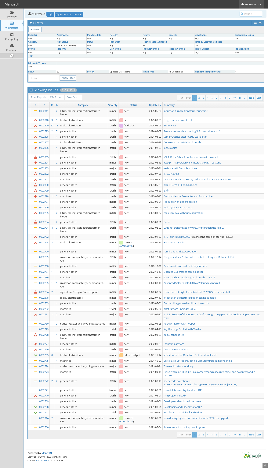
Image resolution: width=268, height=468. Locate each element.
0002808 (44, 136)
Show (31, 71)
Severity (173, 35)
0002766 (44, 427)
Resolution (115, 41)
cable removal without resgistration (184, 213)
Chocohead (126, 421)
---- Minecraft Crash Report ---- (180, 168)
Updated (154, 105)
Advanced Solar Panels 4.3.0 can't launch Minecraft (192, 283)
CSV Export (56, 97)
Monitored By (94, 35)
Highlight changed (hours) (207, 71)
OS (88, 49)
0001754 (44, 242)
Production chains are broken (180, 201)
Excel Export (73, 97)
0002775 (44, 360)
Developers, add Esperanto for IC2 (183, 407)
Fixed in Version (177, 49)
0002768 (44, 407)
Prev (188, 97)
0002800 (44, 185)
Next (251, 97)
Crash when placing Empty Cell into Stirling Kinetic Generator (198, 179)
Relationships (242, 49)
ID (44, 105)
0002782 (44, 309)
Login (50, 14)
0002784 (44, 292)
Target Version (202, 49)
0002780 (44, 323)
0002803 (44, 168)
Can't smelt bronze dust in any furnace (185, 266)
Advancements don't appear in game (184, 427)
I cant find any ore (174, 344)
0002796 (44, 207)
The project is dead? (175, 395)
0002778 (44, 334)
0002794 (44, 222)
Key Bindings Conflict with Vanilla (182, 329)
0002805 (44, 157)
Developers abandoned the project (183, 401)
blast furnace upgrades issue (180, 309)
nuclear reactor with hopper (179, 323)
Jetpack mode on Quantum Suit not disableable (190, 355)
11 (240, 97)
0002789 (44, 257)
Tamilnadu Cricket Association (180, 251)
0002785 (44, 283)
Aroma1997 (126, 246)
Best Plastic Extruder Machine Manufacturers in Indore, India (198, 360)
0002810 (44, 120)
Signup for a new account (69, 14)
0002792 (44, 236)
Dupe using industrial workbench (182, 142)
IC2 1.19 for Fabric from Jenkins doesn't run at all (191, 157)
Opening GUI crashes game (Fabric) (183, 271)
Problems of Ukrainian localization (183, 412)
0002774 (44, 366)
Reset (35, 29)
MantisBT (47, 453)
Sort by (90, 71)
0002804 (44, 162)
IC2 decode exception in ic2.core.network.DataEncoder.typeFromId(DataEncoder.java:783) (200, 382)
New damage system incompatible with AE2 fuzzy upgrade (196, 418)
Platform (61, 49)
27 (52, 125)
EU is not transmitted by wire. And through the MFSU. (194, 227)
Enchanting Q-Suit (174, 242)
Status (90, 41)
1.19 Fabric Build (173, 236)
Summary (169, 105)
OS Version (115, 49)
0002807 (44, 142)
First (181, 97)
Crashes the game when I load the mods (186, 303)
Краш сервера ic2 (174, 334)
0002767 (44, 412)
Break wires (170, 125)
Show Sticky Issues (244, 35)
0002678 (44, 297)
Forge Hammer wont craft (178, 120)
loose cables (170, 148)
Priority (146, 35)
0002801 (44, 179)
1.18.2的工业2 (171, 173)
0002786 (44, 277)
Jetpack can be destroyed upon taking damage (190, 297)
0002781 (44, 314)
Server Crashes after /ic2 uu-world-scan (185, 136)
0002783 (44, 303)
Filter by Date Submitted (155, 41)
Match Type (148, 71)
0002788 (44, 266)
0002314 (44, 418)
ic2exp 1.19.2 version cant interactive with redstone (192, 162)
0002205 (44, 355)
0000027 (187, 236)
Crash (167, 222)
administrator (42, 460)
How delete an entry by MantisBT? (183, 390)
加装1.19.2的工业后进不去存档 (180, 185)
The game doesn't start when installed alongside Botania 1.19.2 (199, 257)
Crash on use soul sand (177, 349)
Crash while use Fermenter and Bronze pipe (188, 196)
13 (56, 125)
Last (259, 97)
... (245, 97)
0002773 (44, 372)
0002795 (44, 213)
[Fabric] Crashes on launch (178, 207)
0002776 (44, 349)
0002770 (44, 395)
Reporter (32, 35)
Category (32, 41)
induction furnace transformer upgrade (186, 111)
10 (234, 97)
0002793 (44, 131)
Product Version (151, 49)
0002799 (44, 190)
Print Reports (38, 97)
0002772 (44, 381)
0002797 (44, 201)
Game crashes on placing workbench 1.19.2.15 (189, 277)
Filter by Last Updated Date (208, 41)
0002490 (44, 125)
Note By (114, 35)
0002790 (44, 251)
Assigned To (63, 35)
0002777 (44, 344)
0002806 (44, 148)
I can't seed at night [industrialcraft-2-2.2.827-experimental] (197, 292)
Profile (31, 49)
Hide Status (62, 41)
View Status (200, 35)
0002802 (44, 173)
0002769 (44, 401)
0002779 (44, 329)
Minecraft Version (37, 63)
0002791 (44, 227)
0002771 (44, 390)
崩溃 (166, 190)
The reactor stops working (178, 366)
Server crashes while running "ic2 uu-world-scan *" (192, 131)
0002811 (44, 111)
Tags (30, 55)
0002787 (44, 271)
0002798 (44, 196)
